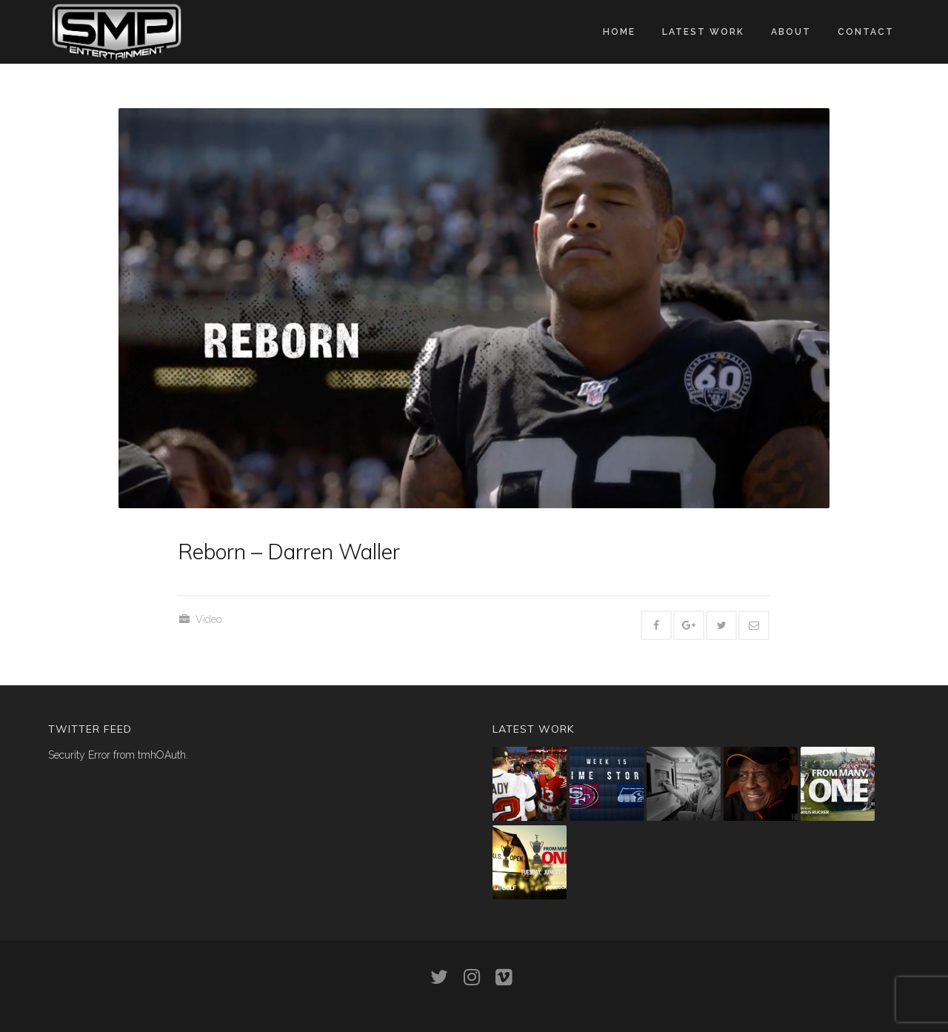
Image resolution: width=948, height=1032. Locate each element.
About (791, 32)
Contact (866, 32)
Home (619, 32)
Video (208, 619)
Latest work (703, 32)
